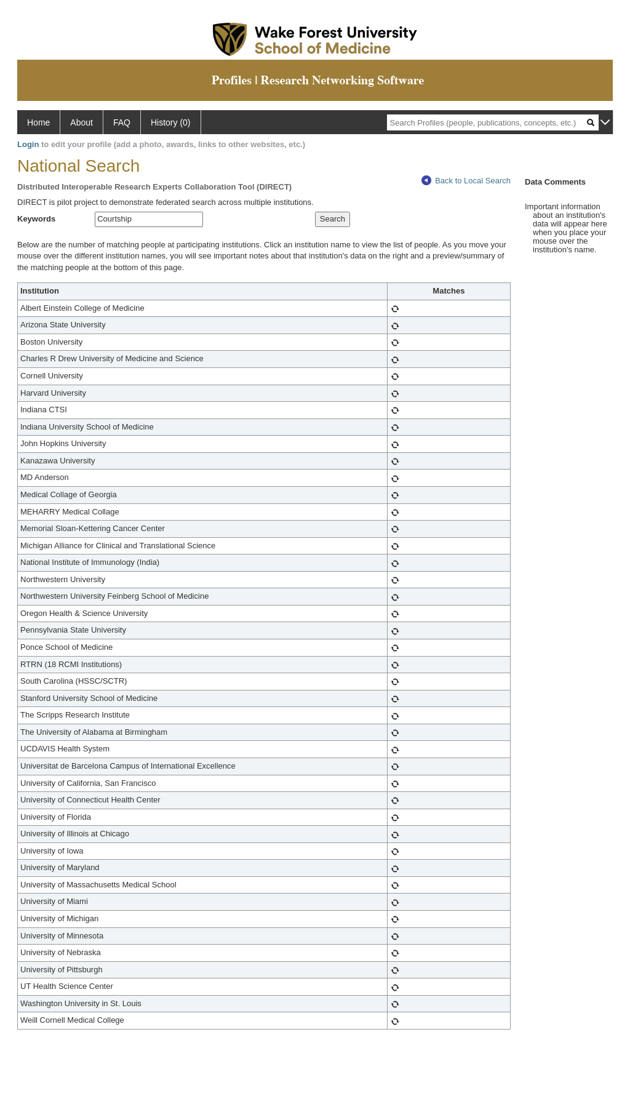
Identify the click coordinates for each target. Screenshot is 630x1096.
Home (38, 122)
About (81, 122)
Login (28, 144)
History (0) (171, 122)
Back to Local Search (466, 180)
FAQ (121, 122)
